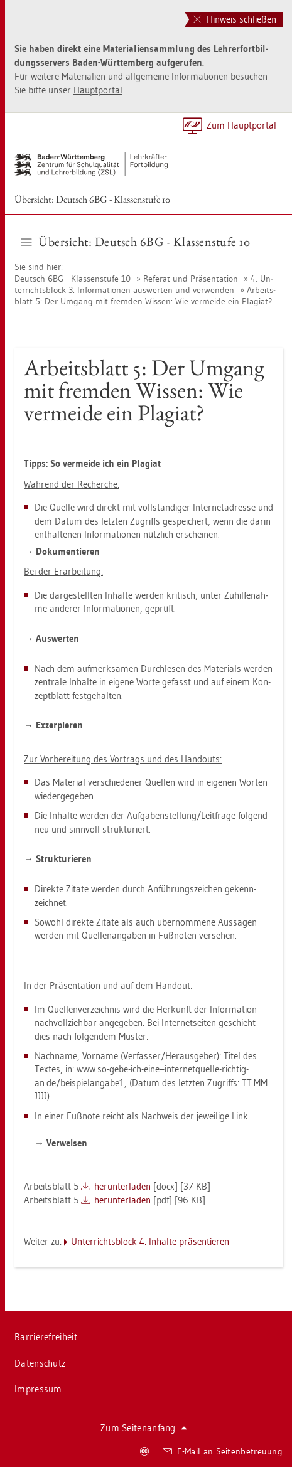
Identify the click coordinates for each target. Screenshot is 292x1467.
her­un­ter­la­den (122, 1186)
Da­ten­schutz (39, 1363)
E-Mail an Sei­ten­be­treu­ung (223, 1451)
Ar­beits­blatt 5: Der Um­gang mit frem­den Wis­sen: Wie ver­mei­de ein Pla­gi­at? (145, 295)
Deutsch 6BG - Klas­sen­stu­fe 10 (72, 278)
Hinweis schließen (234, 19)
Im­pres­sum (38, 1389)
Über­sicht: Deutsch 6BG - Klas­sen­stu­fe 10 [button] (136, 241)
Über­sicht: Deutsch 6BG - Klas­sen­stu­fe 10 (92, 199)
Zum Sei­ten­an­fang (143, 1428)
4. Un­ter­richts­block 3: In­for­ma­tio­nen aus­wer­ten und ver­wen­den (143, 284)
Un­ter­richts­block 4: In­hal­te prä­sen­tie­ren (150, 1241)
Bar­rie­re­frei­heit (45, 1337)
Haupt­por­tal (97, 90)
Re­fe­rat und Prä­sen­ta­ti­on (190, 278)
